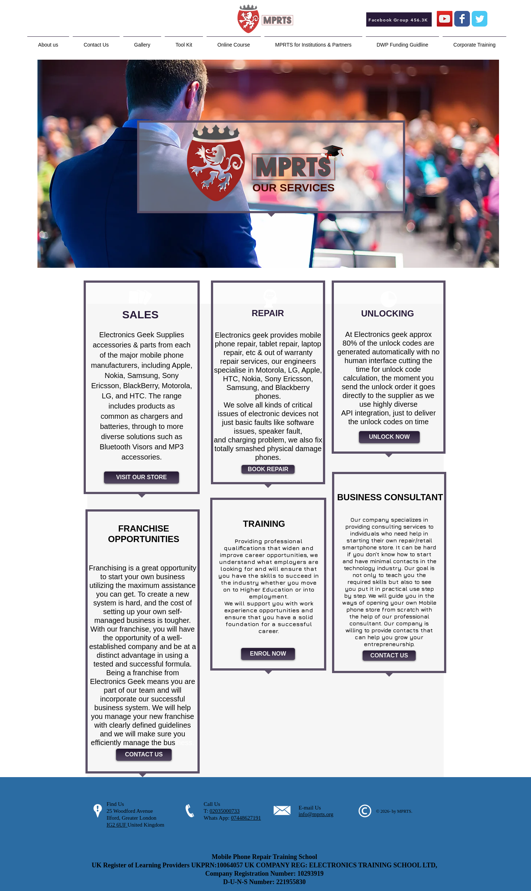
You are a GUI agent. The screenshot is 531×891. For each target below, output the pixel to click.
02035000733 (224, 811)
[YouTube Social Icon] (444, 19)
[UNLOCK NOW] (389, 437)
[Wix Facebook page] (462, 19)
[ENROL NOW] (268, 654)
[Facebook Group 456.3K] (399, 19)
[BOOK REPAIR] (268, 469)
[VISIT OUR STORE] (141, 478)
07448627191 (246, 818)
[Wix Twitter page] (479, 19)
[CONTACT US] (144, 755)
